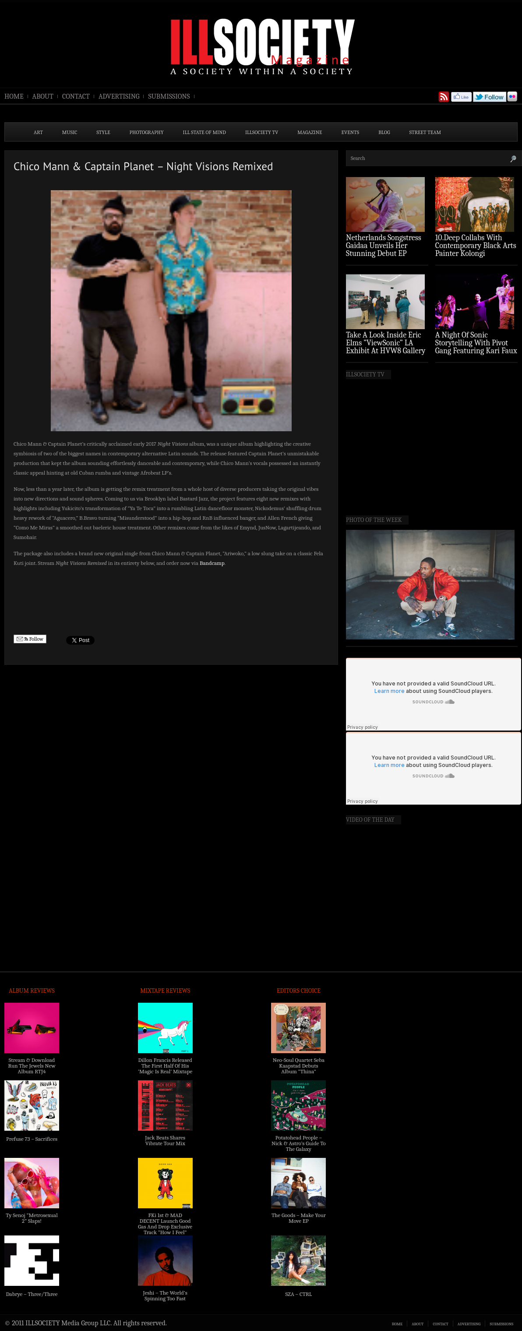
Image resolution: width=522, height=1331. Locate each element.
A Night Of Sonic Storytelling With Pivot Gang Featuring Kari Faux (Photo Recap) (476, 346)
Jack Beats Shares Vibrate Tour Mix (165, 1140)
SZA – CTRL (298, 1294)
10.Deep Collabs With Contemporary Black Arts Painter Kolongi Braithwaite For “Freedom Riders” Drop (475, 253)
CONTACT (76, 96)
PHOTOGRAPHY (147, 132)
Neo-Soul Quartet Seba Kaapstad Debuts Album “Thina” (298, 1066)
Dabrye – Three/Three (31, 1294)
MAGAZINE (309, 132)
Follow (30, 639)
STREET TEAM (425, 132)
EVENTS (351, 132)
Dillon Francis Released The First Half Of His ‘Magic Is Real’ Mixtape (165, 1066)
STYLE (103, 132)
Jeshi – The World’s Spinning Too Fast (165, 1295)
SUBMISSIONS (169, 96)
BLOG (384, 132)
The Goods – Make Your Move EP (299, 1218)
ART (38, 132)
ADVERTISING (119, 96)
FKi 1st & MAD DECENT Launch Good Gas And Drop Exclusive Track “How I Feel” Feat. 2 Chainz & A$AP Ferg (165, 1229)
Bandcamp (212, 563)
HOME (14, 96)
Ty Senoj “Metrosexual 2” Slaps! (31, 1218)
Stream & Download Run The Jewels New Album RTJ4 (31, 1066)
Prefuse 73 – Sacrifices (31, 1139)
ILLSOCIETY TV (261, 132)
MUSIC (70, 132)
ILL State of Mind (204, 132)
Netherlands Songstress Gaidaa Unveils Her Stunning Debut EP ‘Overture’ (383, 249)
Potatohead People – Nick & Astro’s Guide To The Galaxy (299, 1143)
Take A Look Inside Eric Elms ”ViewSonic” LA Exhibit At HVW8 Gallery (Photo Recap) (386, 346)
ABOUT (42, 96)
